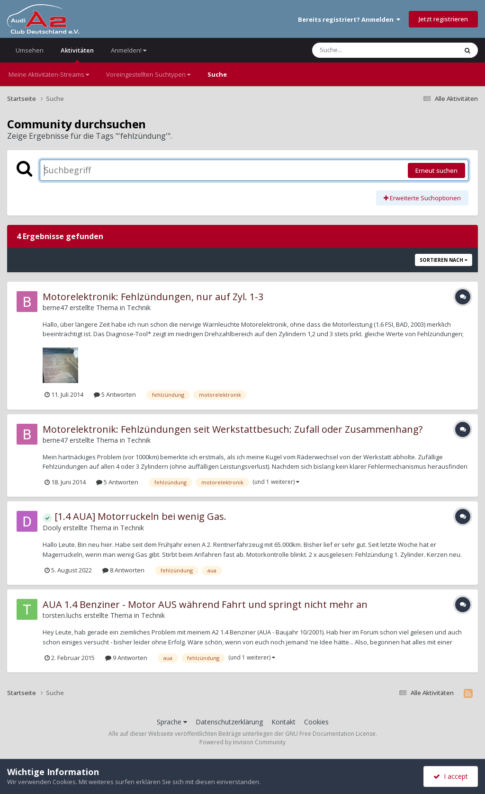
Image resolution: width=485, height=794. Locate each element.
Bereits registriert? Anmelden (349, 19)
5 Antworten (115, 394)
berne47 (55, 307)
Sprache (172, 721)
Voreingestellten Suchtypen (148, 74)
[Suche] (365, 50)
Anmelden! (128, 50)
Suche (217, 74)
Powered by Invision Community (242, 742)
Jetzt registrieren (443, 19)
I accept (450, 776)
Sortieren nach (443, 260)
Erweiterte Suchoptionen (422, 198)
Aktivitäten (77, 54)
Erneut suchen (436, 170)
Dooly (52, 527)
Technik (139, 307)
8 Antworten (123, 570)
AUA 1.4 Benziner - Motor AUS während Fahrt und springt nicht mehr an (205, 604)
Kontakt (283, 721)
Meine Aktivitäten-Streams (49, 74)
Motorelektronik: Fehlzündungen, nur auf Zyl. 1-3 (153, 296)
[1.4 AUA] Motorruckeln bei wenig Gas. (134, 516)
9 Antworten (126, 657)
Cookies (316, 721)
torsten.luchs (62, 615)
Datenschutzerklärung (229, 721)
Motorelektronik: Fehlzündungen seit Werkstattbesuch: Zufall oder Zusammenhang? (232, 429)
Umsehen (30, 50)
